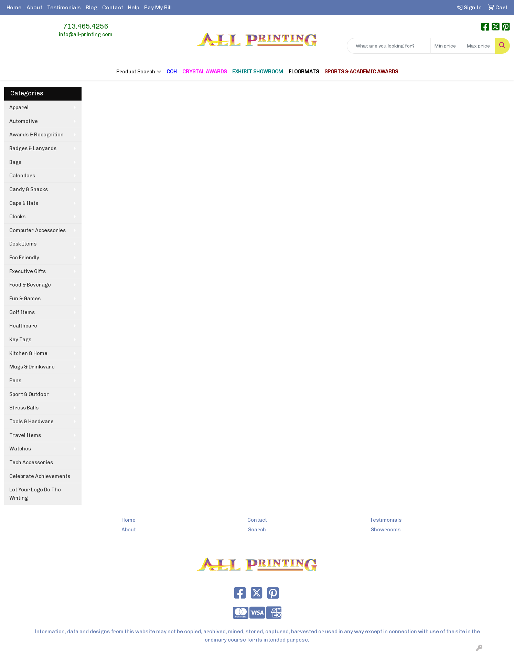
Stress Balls (24, 408)
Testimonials (64, 7)
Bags (15, 162)
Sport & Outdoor (29, 394)
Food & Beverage (30, 285)
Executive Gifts (27, 271)
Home (14, 7)
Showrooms (385, 530)
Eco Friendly (24, 257)
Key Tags (20, 339)
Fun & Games (25, 298)
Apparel (19, 107)
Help (133, 7)
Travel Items (25, 435)
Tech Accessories (31, 462)
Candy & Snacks (28, 189)
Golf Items (22, 312)
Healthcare (23, 326)
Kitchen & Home (28, 353)
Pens (15, 380)
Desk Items (22, 244)
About (34, 7)
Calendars (22, 176)
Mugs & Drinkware (32, 367)
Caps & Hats (23, 203)
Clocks (17, 217)
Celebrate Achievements (39, 476)
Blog (91, 7)
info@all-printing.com (86, 34)
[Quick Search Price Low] (446, 46)
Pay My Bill (158, 7)
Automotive (23, 121)
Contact (112, 7)
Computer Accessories (37, 230)
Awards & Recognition (36, 135)
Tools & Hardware (31, 421)
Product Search (135, 72)
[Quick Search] (389, 46)
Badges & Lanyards (32, 148)
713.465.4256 (85, 26)
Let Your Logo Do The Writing (35, 494)
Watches (20, 449)
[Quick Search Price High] (479, 46)
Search (257, 530)
